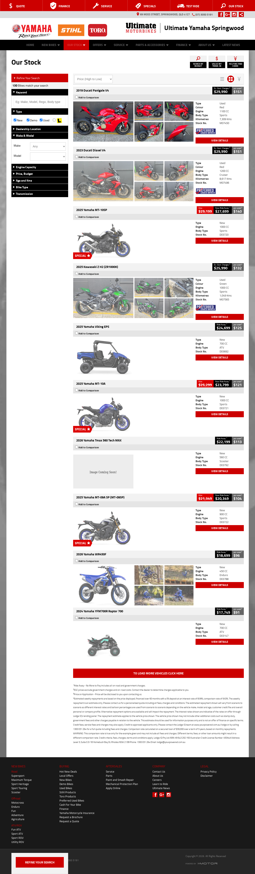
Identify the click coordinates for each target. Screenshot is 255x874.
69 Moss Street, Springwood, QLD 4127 (163, 14)
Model (17, 156)
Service (121, 45)
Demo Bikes (66, 784)
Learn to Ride (160, 784)
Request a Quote (69, 821)
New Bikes (51, 45)
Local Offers (66, 776)
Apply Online (113, 788)
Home (30, 45)
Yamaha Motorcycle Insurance (76, 813)
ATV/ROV (16, 825)
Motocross (17, 802)
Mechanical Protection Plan (122, 784)
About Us (206, 45)
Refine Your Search (26, 78)
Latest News (231, 45)
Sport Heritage (20, 784)
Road (14, 771)
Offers (99, 45)
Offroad (15, 798)
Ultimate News (161, 788)
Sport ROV (17, 838)
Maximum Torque (21, 780)
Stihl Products (67, 792)
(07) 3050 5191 (204, 14)
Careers (157, 780)
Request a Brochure (71, 817)
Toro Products (67, 796)
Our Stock (76, 45)
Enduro (15, 807)
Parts (109, 776)
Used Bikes (65, 788)
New (18, 120)
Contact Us (158, 771)
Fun (13, 811)
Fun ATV (16, 829)
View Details (219, 140)
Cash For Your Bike (70, 805)
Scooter (16, 792)
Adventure (17, 815)
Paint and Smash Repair (120, 780)
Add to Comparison (89, 97)
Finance (183, 45)
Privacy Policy (208, 771)
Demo (32, 120)
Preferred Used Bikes (71, 800)
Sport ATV (17, 834)
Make (17, 145)
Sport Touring (19, 788)
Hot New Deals (68, 771)
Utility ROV (17, 842)
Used (44, 120)
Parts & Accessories (152, 45)
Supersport (17, 776)
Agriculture (17, 819)
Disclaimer (207, 776)
